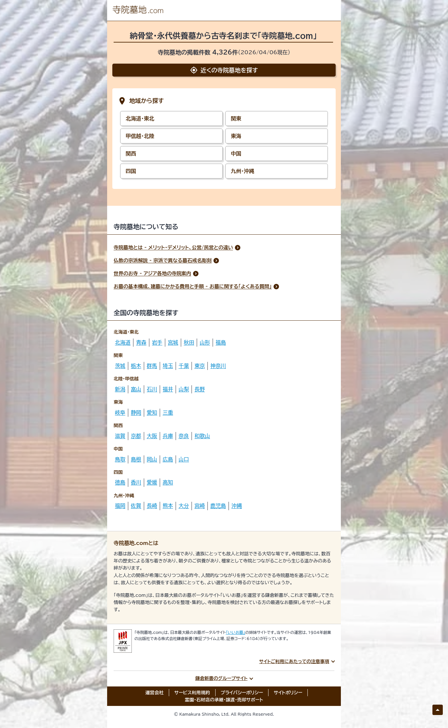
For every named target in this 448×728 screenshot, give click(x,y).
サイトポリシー (288, 692)
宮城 (173, 342)
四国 (131, 171)
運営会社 (154, 692)
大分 (184, 505)
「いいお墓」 (235, 632)
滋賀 (120, 435)
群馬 (152, 365)
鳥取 (120, 459)
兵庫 (168, 435)
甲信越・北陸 (140, 136)
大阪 (152, 435)
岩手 (157, 342)
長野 (199, 389)
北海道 (123, 342)
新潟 (120, 389)
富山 (136, 389)
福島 (221, 342)
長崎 (152, 505)
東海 (236, 136)
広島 (168, 459)
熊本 (168, 505)
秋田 (189, 342)
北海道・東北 (140, 118)
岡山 (152, 459)
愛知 (152, 412)
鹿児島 (218, 505)
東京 (199, 365)
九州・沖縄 (242, 171)
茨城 (120, 365)
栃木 (136, 365)
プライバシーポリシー (242, 692)
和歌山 (202, 435)
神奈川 (218, 365)
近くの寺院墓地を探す (224, 70)
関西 (131, 153)
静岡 (136, 412)
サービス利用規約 (192, 692)
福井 (168, 389)
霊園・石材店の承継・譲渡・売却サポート (224, 699)
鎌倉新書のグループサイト (221, 678)
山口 (184, 459)
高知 (168, 482)
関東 (236, 118)
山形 (205, 342)
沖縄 (236, 505)
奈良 (184, 435)
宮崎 (199, 505)
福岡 (120, 505)
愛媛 (152, 482)
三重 (168, 412)
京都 (136, 435)
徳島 (120, 482)
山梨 (184, 389)
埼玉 (168, 365)
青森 (141, 342)
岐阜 (120, 412)
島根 (136, 459)
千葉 (184, 365)
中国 (236, 153)
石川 (152, 389)
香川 (136, 482)
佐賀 (136, 505)
